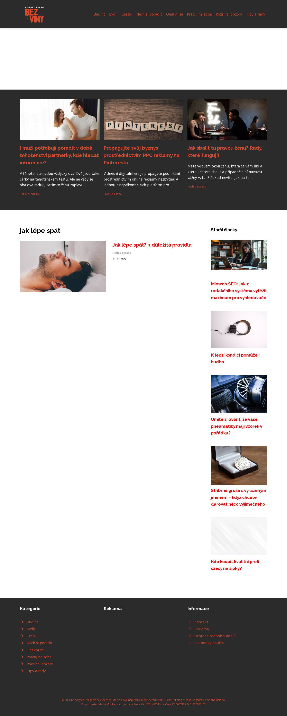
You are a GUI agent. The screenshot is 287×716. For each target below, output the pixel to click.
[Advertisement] (143, 59)
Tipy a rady (255, 14)
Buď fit (99, 14)
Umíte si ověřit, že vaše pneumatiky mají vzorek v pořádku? (236, 426)
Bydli (113, 14)
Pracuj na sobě (199, 14)
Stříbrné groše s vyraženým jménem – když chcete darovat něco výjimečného (238, 497)
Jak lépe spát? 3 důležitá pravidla (152, 245)
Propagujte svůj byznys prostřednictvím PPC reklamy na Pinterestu (141, 155)
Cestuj (127, 14)
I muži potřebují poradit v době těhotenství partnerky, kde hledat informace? (59, 155)
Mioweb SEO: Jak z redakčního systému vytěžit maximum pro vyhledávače (239, 290)
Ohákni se (174, 14)
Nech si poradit (149, 14)
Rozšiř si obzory (229, 14)
